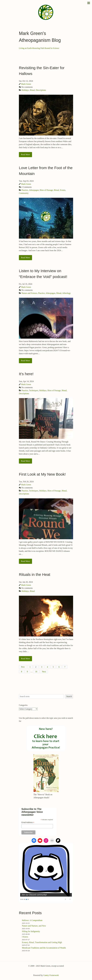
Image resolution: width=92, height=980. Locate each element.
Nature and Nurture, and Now (34, 926)
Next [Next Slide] (70, 899)
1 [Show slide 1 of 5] (21, 899)
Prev (23, 667)
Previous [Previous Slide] (65, 899)
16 (36, 672)
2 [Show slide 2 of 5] (22, 899)
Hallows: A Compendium (32, 920)
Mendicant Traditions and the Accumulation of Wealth (44, 948)
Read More (25, 154)
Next (44, 672)
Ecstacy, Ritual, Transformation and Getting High (42, 942)
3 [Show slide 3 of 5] (24, 899)
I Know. (25, 937)
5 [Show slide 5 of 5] (28, 899)
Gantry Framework (51, 975)
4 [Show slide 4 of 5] (26, 899)
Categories (23, 705)
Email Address (27, 822)
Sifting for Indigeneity (31, 931)
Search (69, 696)
